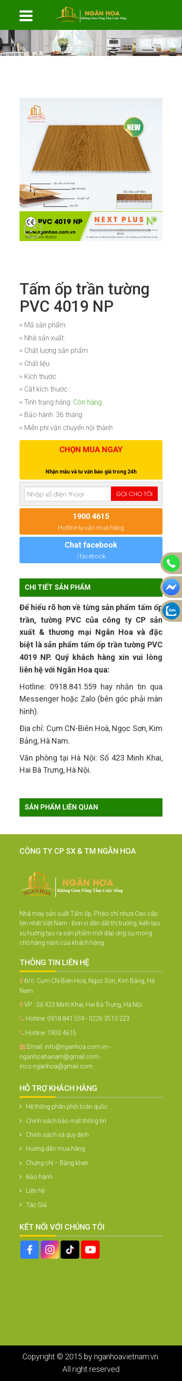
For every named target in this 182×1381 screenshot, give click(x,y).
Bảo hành (39, 1176)
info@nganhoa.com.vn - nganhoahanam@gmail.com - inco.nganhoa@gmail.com (65, 1056)
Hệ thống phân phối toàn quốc (66, 1106)
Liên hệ (35, 1190)
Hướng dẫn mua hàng (55, 1148)
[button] (155, 75)
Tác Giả (36, 1204)
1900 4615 (61, 1032)
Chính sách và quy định (57, 1134)
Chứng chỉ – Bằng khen (57, 1162)
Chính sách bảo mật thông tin (66, 1120)
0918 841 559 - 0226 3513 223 (88, 1018)
